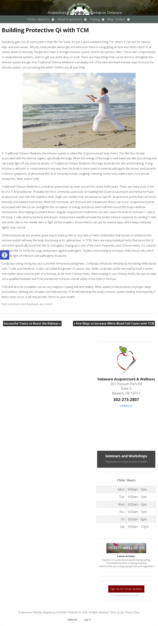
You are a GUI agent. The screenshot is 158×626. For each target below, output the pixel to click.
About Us (44, 19)
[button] (4, 255)
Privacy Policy (132, 612)
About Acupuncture (69, 19)
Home (31, 19)
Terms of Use (117, 612)
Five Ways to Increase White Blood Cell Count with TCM (114, 323)
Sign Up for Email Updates (126, 589)
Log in (87, 619)
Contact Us (126, 405)
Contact (120, 19)
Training (95, 19)
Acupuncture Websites (30, 612)
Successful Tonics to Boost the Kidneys (32, 323)
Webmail (72, 619)
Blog (110, 19)
